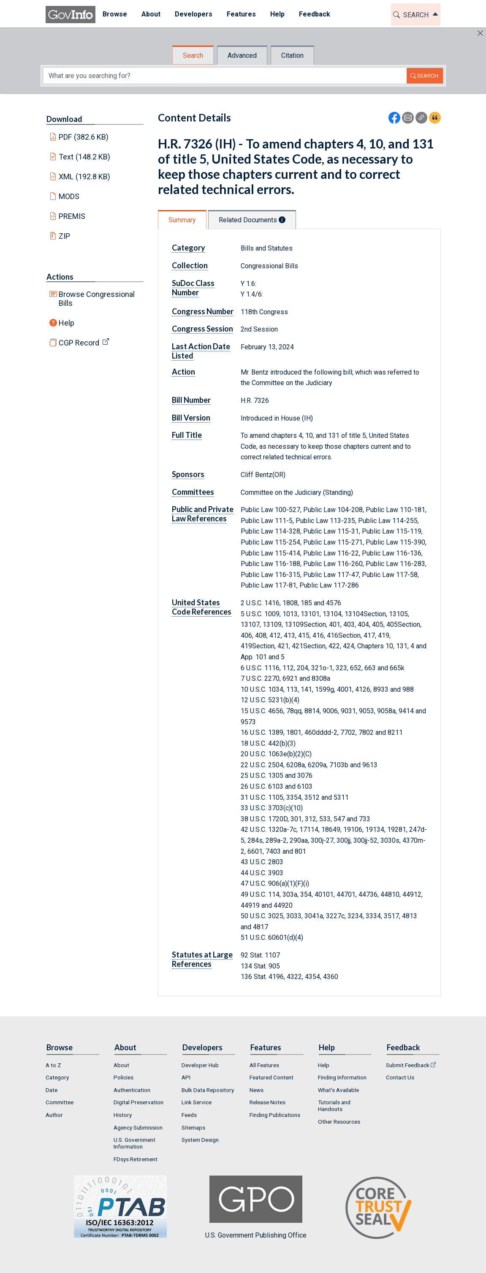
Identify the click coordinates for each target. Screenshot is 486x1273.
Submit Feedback (407, 1065)
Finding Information (342, 1077)
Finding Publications (275, 1114)
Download (64, 119)
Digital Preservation (138, 1102)
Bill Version (191, 417)
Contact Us (400, 1077)
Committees (193, 491)
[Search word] (225, 76)
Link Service (197, 1102)
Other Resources (339, 1121)
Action (183, 371)
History (123, 1114)
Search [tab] (193, 55)
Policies (123, 1077)
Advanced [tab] (242, 55)
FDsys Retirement (135, 1159)
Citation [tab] (292, 55)
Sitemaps (193, 1127)
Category (188, 247)
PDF (84, 136)
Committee (59, 1102)
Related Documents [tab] (252, 220)
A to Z (53, 1065)
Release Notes (267, 1102)
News (256, 1090)
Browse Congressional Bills (97, 298)
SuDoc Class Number (193, 287)
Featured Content (271, 1077)
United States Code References (201, 607)
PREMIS (72, 216)
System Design (200, 1139)
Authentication (132, 1090)
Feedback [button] (314, 14)
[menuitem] (114, 14)
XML (84, 176)
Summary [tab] (182, 220)
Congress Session (202, 328)
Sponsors (188, 474)
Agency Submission (138, 1127)
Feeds (189, 1114)
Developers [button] (193, 14)
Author (54, 1114)
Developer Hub (200, 1065)
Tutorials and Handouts (334, 1105)
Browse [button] (115, 14)
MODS (69, 196)
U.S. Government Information (134, 1143)
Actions (59, 276)
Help (66, 322)
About (121, 1065)
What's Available (338, 1090)
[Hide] (480, 33)
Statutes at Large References (202, 959)
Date (51, 1090)
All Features (264, 1065)
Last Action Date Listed (201, 351)
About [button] (150, 14)
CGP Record (79, 342)
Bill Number (191, 400)
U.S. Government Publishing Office (256, 1207)
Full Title (187, 435)
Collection (190, 265)
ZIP (64, 236)
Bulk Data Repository (208, 1090)
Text (84, 156)
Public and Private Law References (202, 513)
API (186, 1077)
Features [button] (241, 14)
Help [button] (277, 14)
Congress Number (202, 311)
